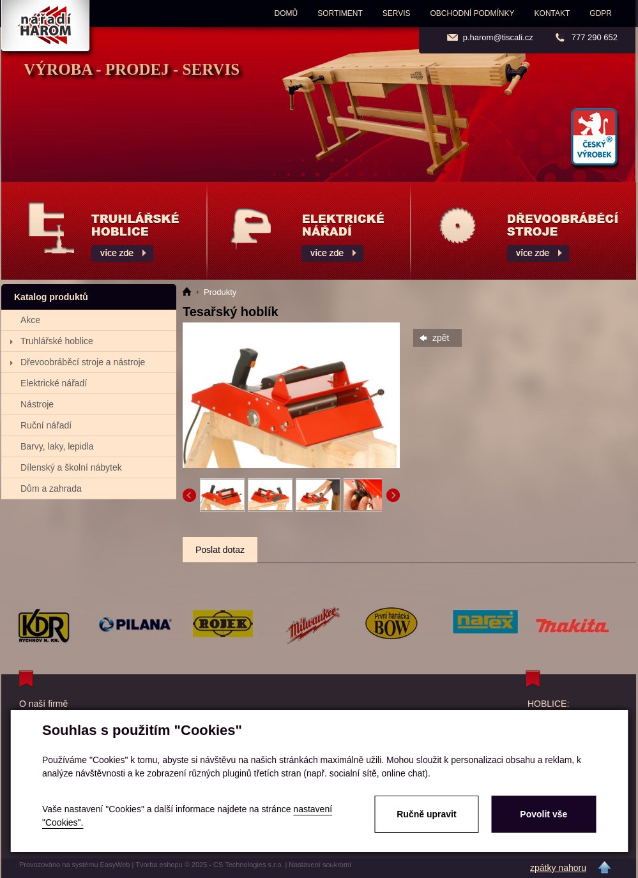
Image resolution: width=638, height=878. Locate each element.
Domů (286, 13)
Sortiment (339, 13)
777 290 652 (595, 37)
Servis (397, 13)
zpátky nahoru (558, 868)
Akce (30, 320)
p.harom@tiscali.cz (498, 37)
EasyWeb (115, 864)
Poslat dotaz (220, 550)
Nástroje (37, 404)
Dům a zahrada (51, 488)
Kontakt (552, 13)
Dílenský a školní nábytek (71, 467)
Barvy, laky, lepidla (57, 446)
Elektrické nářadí (53, 383)
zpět (440, 338)
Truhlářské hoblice (56, 341)
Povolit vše (543, 814)
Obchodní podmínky (472, 13)
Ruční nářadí (46, 425)
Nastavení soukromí (320, 864)
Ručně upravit (426, 814)
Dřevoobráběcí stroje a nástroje (82, 362)
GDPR (600, 13)
